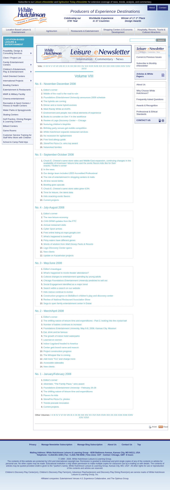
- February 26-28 (69, 387)
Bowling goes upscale (53, 185)
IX (64, 66)
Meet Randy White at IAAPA (56, 109)
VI (54, 66)
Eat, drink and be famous (55, 332)
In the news (49, 169)
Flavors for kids (50, 395)
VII (57, 66)
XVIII (96, 66)
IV (49, 66)
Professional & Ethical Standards (146, 112)
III (47, 66)
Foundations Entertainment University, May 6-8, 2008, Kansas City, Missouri (79, 328)
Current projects (51, 200)
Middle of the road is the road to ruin (60, 93)
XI (69, 66)
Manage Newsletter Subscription (57, 444)
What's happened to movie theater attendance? (66, 273)
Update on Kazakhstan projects (58, 255)
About (152, 7)
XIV (79, 66)
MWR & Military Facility (14, 94)
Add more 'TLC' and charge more (59, 359)
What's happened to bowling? (57, 236)
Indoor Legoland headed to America (60, 343)
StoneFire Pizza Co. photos (56, 399)
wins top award (60, 143)
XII (71, 66)
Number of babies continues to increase (62, 324)
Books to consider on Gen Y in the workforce (64, 116)
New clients (48, 251)
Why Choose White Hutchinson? (145, 91)
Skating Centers (10, 114)
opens (57, 248)
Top (139, 444)
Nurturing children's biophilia (57, 124)
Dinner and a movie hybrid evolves (60, 105)
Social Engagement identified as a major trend (65, 284)
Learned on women (52, 340)
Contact (162, 7)
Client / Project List (12, 58)
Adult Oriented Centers (14, 76)
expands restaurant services (65, 132)
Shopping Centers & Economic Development (118, 30)
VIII (60, 66)
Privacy (32, 444)
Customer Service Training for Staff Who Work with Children (17, 136)
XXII (113, 66)
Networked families (52, 147)
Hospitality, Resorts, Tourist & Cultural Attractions (151, 30)
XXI (108, 66)
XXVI (84, 68)
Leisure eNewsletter (44, 2)
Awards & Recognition (147, 105)
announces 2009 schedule (74, 97)
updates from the (59, 221)
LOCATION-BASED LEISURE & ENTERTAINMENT (14, 42)
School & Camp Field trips (15, 142)
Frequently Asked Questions (150, 99)
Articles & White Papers (144, 75)
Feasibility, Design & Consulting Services (12, 52)
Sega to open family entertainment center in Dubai (67, 303)
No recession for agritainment (57, 135)
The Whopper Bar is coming (56, 355)
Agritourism (51, 31)
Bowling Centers (11, 85)
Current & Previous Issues (149, 57)
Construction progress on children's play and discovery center (78, 296)
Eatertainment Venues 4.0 (71, 478)
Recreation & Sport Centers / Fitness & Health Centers (17, 104)
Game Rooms (9, 130)
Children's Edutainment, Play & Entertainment (14, 70)
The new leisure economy (55, 217)
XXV (128, 66)
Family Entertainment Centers (13, 63)
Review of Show (66, 299)
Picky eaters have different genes (59, 240)
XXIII (117, 66)
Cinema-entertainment (13, 98)
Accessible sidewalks (53, 363)
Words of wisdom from (68, 244)
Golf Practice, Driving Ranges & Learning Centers (17, 120)
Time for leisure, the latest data (58, 192)
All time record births (53, 181)
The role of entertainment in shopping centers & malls (69, 177)
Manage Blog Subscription (89, 444)
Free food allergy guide (54, 139)
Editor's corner (50, 90)
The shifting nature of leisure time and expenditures (68, 391)
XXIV (123, 66)
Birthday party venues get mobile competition (64, 128)
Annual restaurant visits (54, 225)
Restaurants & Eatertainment (85, 31)
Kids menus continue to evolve (58, 292)
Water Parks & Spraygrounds (17, 110)
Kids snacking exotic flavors (56, 196)
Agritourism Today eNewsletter (72, 2)
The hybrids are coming (54, 101)
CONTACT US (143, 120)
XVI (86, 66)
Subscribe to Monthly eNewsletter (146, 64)
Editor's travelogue (52, 269)
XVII (91, 66)
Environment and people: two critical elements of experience (72, 113)
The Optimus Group (119, 478)
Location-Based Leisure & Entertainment (18, 30)
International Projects (13, 80)
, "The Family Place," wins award (63, 384)
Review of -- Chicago (64, 120)
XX (104, 66)
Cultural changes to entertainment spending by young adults (72, 276)
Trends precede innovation (56, 403)
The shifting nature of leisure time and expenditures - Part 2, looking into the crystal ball (85, 320)
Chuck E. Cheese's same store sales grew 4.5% (66, 188)
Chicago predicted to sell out (75, 280)
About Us (140, 84)
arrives (52, 229)
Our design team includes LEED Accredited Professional (70, 173)
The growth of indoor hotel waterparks (61, 336)
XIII (75, 66)
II (44, 66)
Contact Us (127, 444)
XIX (100, 66)
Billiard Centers (10, 126)
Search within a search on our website (61, 288)
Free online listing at (62, 232)
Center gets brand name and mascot (61, 347)
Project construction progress (57, 351)
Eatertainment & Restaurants (17, 89)
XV (82, 66)
